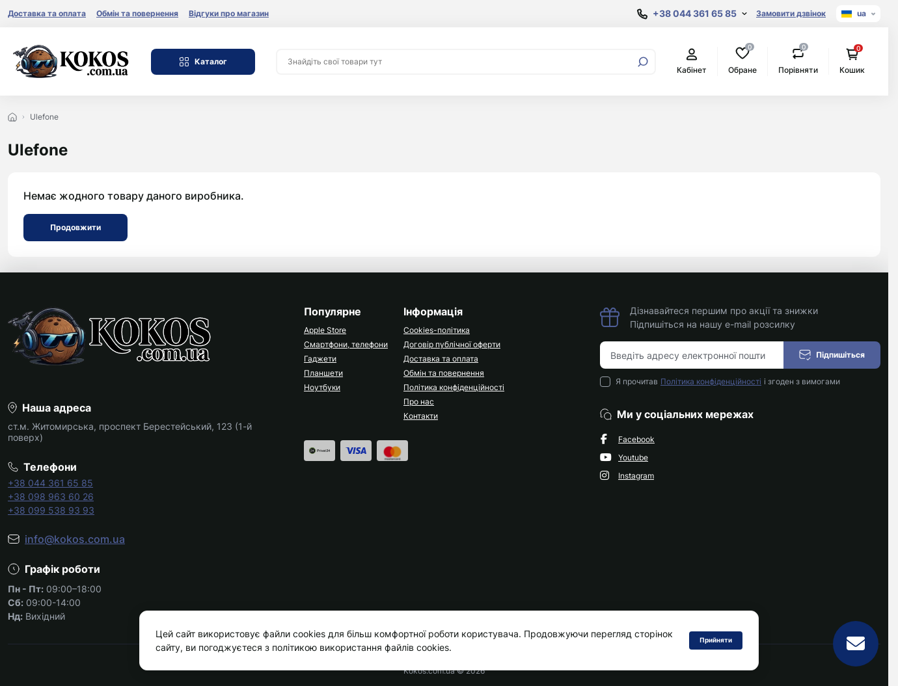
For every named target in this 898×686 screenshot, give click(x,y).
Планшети (323, 373)
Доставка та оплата (47, 13)
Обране (742, 61)
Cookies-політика (436, 330)
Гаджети (320, 358)
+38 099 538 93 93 (51, 510)
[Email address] (692, 355)
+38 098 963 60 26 (51, 496)
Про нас (418, 401)
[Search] (643, 62)
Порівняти (798, 61)
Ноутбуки (322, 387)
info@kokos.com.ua (75, 539)
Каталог (203, 62)
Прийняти (716, 640)
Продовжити (75, 227)
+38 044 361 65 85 (50, 482)
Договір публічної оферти (451, 344)
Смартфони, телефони (346, 344)
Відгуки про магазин (229, 13)
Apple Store (325, 330)
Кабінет (692, 61)
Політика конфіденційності (453, 387)
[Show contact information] (692, 14)
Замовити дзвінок (791, 13)
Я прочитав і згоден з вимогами (728, 382)
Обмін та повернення (137, 13)
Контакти (420, 416)
